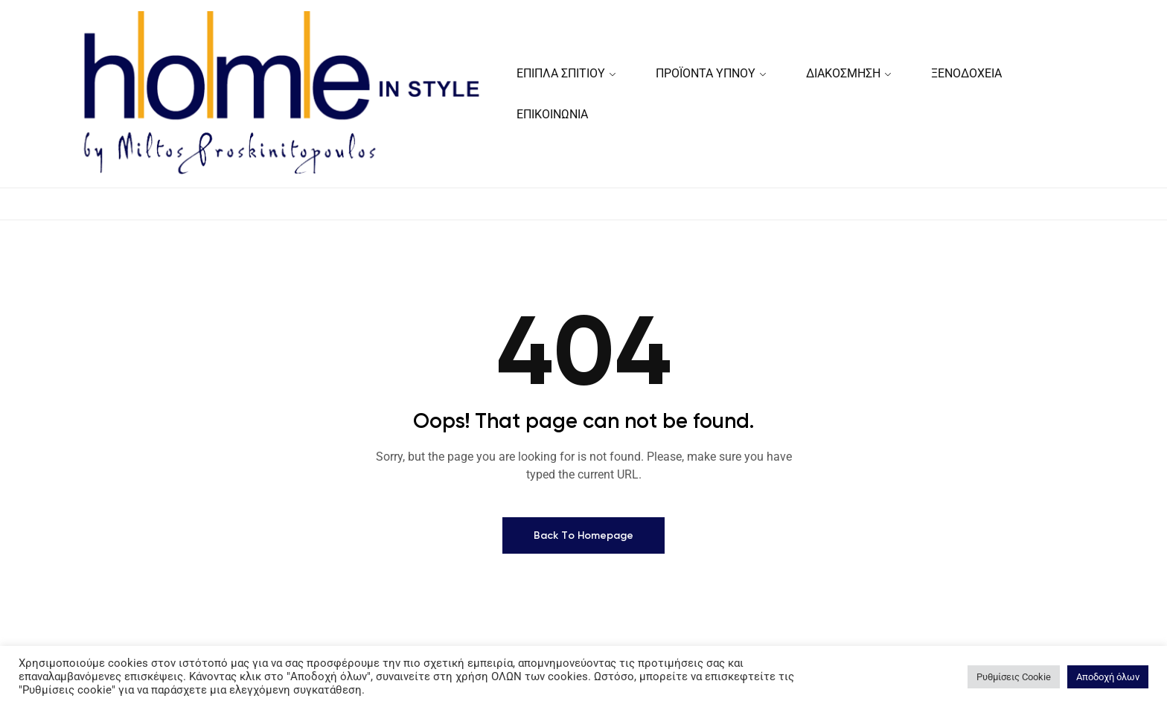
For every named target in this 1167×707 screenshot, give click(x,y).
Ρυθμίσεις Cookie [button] (1013, 676)
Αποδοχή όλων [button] (1107, 676)
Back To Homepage (583, 538)
